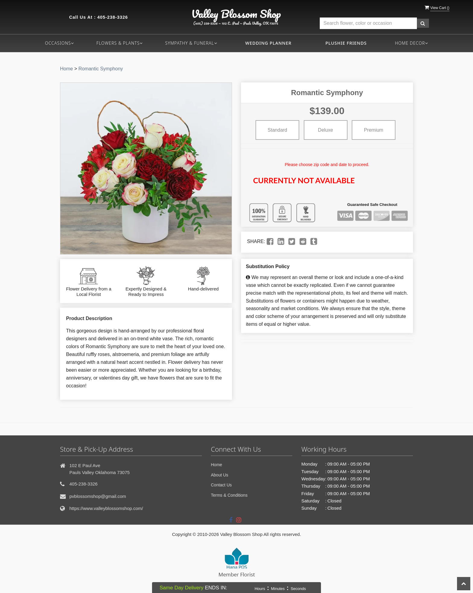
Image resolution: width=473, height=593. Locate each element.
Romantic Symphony (100, 68)
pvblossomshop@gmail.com (97, 496)
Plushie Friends (346, 43)
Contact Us (221, 484)
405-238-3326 (112, 17)
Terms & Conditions (229, 495)
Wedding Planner (268, 43)
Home (66, 68)
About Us (219, 475)
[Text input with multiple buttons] (368, 23)
